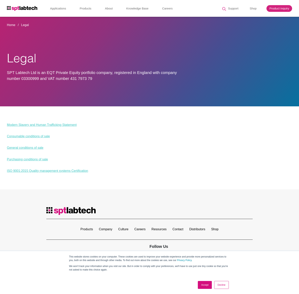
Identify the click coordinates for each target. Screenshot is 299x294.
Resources (158, 229)
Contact (178, 229)
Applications (58, 8)
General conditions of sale (25, 147)
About (109, 8)
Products (85, 8)
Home (11, 25)
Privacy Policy (184, 260)
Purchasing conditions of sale (27, 159)
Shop (253, 8)
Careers (167, 8)
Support (233, 8)
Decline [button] (221, 285)
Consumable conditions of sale (28, 136)
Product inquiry (279, 8)
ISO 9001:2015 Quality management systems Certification (47, 170)
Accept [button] (204, 285)
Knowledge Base (137, 8)
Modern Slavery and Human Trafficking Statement (42, 124)
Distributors (197, 229)
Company (105, 229)
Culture (123, 229)
